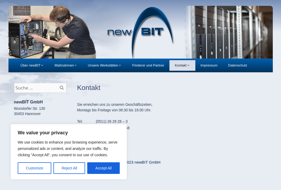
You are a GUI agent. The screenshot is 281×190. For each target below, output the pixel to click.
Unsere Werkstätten (107, 65)
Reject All (69, 168)
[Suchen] (62, 88)
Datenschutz (237, 65)
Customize (34, 168)
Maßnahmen (68, 65)
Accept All (103, 168)
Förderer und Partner (148, 65)
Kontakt (185, 65)
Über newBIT (35, 65)
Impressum (209, 65)
